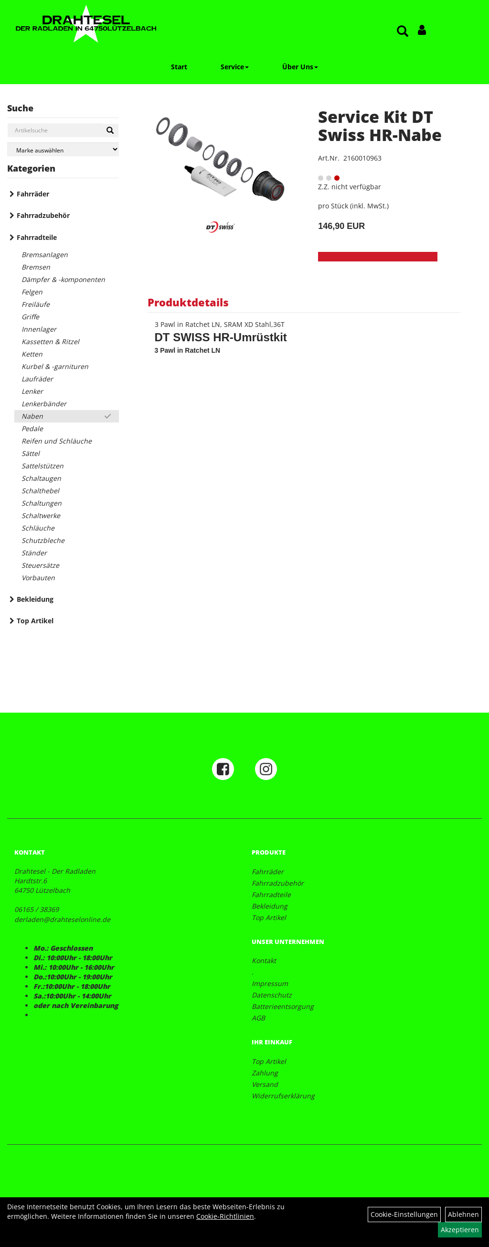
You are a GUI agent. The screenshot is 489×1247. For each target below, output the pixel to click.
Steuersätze (40, 565)
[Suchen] (110, 130)
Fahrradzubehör (43, 215)
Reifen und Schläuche (56, 440)
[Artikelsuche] (402, 32)
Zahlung (265, 1072)
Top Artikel (35, 620)
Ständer (34, 552)
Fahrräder (33, 193)
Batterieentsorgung (283, 1006)
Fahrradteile (37, 237)
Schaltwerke (40, 515)
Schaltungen (41, 503)
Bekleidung (35, 599)
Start (179, 66)
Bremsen (35, 266)
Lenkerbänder (43, 403)
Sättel (30, 453)
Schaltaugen (41, 478)
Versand (265, 1084)
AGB (258, 1017)
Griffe (30, 316)
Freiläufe (35, 304)
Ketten (32, 353)
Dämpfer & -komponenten (63, 279)
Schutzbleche (42, 540)
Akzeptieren (460, 1229)
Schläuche (37, 527)
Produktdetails (188, 302)
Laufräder (37, 378)
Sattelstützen (42, 465)
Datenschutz (272, 994)
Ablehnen (463, 1214)
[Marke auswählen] (63, 149)
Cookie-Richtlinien (225, 1216)
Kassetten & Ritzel (50, 341)
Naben (32, 416)
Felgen (32, 291)
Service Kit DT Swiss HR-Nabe (380, 125)
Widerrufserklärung (283, 1095)
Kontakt (264, 960)
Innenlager (38, 329)
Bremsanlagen (44, 254)
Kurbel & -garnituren (54, 366)
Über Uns (300, 66)
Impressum (270, 983)
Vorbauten (38, 577)
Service (235, 66)
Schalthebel (40, 490)
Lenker (32, 391)
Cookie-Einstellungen (404, 1214)
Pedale (32, 428)
